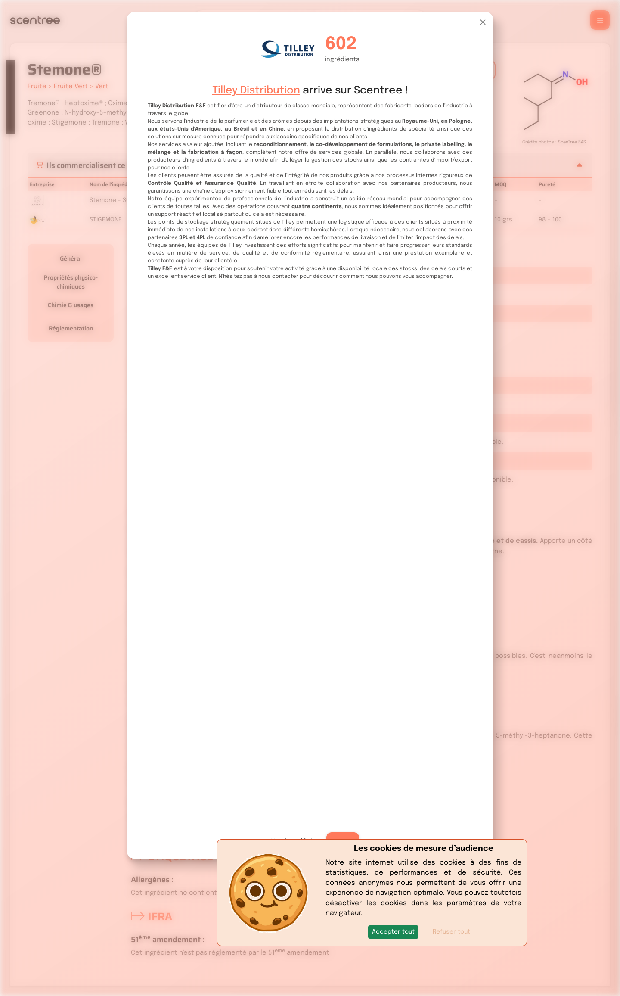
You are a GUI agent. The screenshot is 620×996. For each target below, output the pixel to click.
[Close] (483, 22)
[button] (393, 932)
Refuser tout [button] (451, 932)
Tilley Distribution (256, 90)
